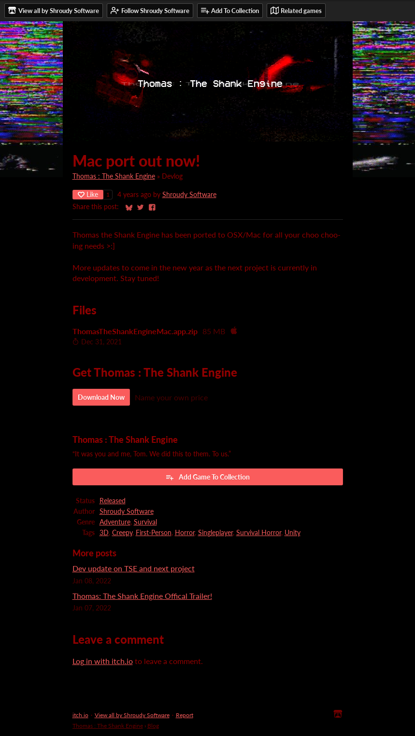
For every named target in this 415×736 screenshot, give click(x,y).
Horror (185, 533)
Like (88, 194)
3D (104, 533)
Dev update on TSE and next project (133, 568)
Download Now (101, 397)
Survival (145, 522)
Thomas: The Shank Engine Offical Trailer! (142, 595)
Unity (293, 533)
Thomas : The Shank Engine (113, 176)
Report (184, 715)
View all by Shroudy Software (132, 715)
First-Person (154, 533)
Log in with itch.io (102, 660)
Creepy (122, 533)
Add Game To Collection (207, 477)
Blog (153, 725)
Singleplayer (215, 533)
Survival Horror (258, 533)
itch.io (80, 715)
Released (113, 501)
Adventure (115, 522)
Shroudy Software (189, 194)
